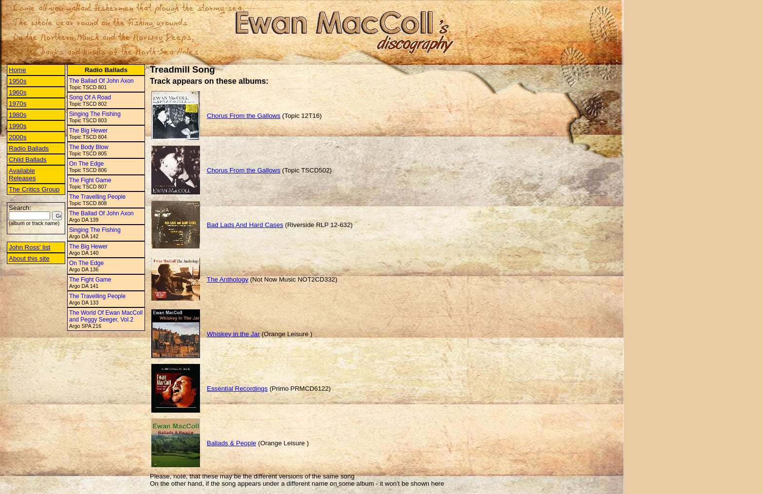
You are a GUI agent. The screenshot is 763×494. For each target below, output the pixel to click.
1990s (17, 126)
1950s (17, 81)
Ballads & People (231, 443)
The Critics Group (34, 189)
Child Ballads (28, 159)
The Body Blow (89, 147)
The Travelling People (97, 196)
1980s (17, 114)
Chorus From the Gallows (243, 115)
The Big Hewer (88, 130)
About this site (29, 258)
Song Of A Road (90, 97)
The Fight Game (90, 180)
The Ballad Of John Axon (101, 80)
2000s (17, 137)
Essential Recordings (237, 388)
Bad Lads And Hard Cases (245, 224)
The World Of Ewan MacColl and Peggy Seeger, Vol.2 (106, 316)
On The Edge (86, 163)
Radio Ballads (29, 148)
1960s (17, 92)
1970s (17, 103)
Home (17, 70)
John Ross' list (30, 247)
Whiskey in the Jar (233, 334)
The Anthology (227, 279)
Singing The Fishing (95, 114)
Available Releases (22, 174)
